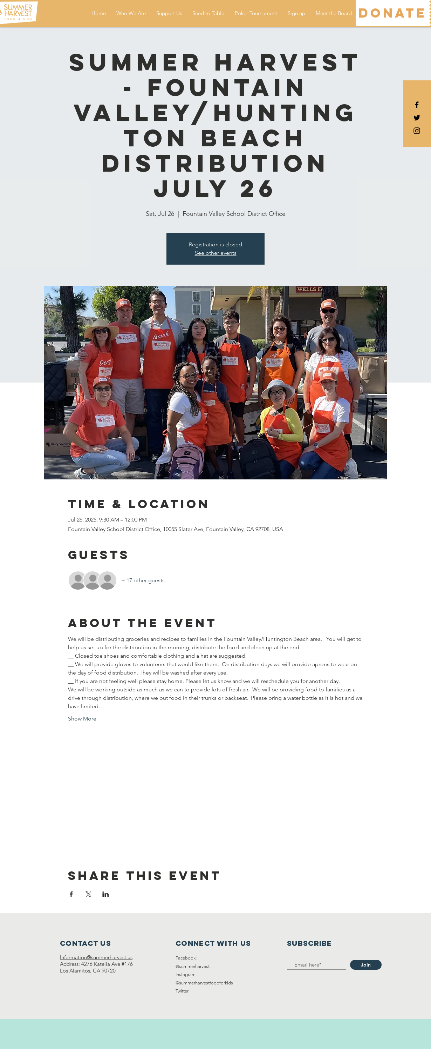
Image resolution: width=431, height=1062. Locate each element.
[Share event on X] (88, 894)
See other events (216, 253)
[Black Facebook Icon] (416, 104)
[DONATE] (392, 13)
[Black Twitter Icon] (416, 117)
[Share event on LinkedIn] (105, 894)
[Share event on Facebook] (71, 894)
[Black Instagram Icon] (416, 130)
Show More (82, 718)
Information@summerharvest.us (96, 957)
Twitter (182, 991)
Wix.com (255, 1055)
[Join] (366, 965)
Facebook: (186, 958)
